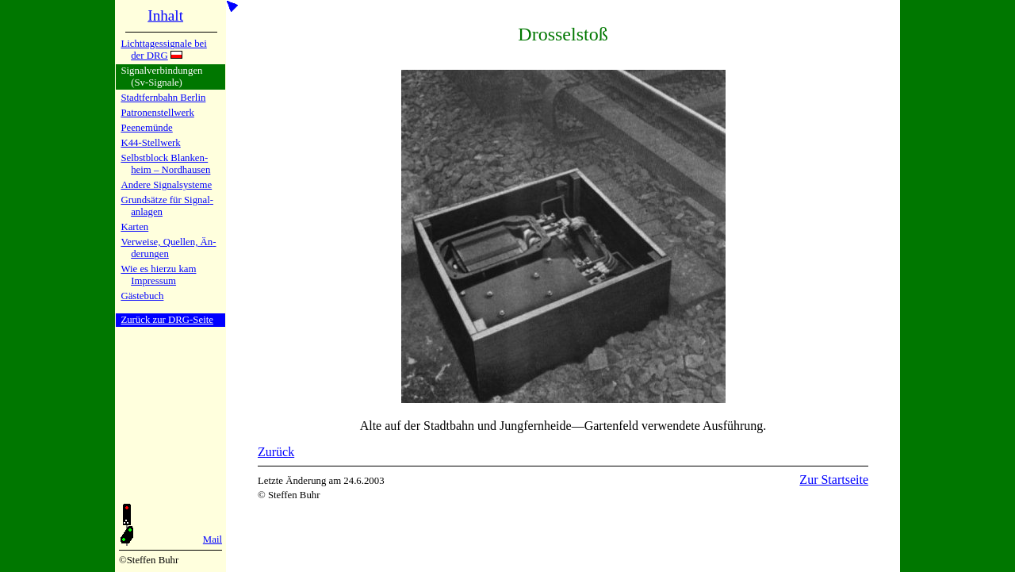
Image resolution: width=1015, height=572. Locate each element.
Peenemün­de (146, 127)
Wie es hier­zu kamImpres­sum (158, 274)
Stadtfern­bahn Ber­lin (163, 97)
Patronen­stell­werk (157, 112)
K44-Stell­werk (150, 142)
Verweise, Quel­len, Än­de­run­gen (168, 247)
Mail (212, 539)
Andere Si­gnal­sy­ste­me (166, 184)
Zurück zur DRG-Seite (167, 319)
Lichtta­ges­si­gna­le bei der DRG (163, 49)
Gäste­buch (142, 295)
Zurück (276, 452)
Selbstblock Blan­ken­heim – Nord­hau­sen (165, 163)
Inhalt (165, 15)
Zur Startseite (833, 479)
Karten (134, 226)
